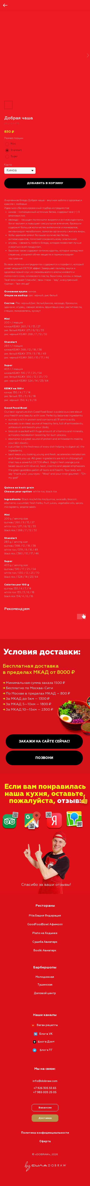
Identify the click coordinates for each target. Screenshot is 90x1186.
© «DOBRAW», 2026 (45, 1154)
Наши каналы (45, 1015)
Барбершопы (44, 967)
